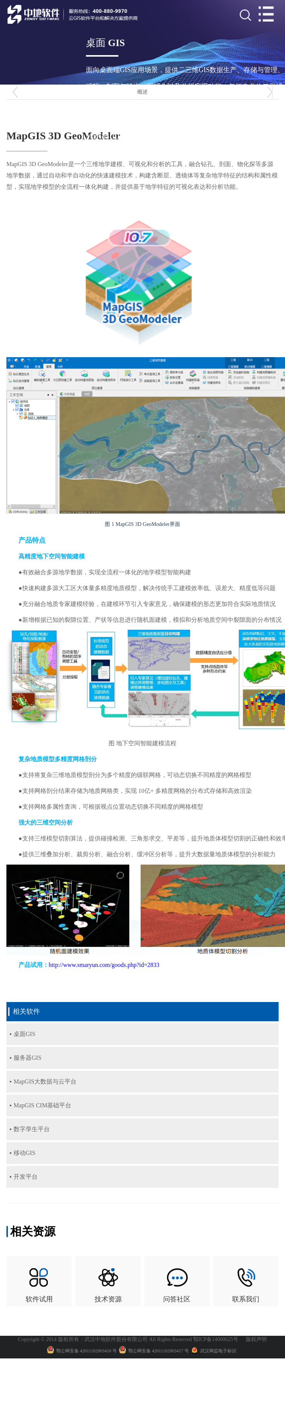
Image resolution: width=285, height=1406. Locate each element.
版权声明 (256, 1335)
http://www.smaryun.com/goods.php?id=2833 (104, 965)
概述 (142, 92)
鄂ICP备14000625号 (215, 1335)
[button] (15, 92)
